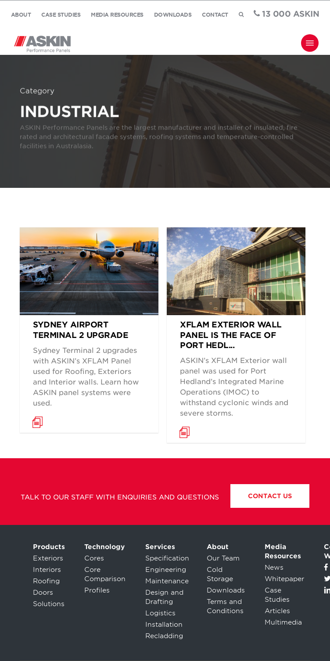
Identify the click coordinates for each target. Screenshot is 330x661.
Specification (167, 558)
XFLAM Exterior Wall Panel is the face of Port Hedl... (231, 335)
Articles (277, 611)
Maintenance (167, 581)
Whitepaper (284, 579)
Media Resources (283, 551)
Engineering (165, 570)
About (218, 547)
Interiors (47, 570)
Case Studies (277, 595)
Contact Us (270, 495)
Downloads (226, 590)
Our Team (223, 558)
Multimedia (283, 622)
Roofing (46, 581)
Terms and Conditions (225, 606)
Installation (164, 625)
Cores (94, 558)
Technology (104, 547)
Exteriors (48, 558)
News (274, 567)
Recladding (164, 636)
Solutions (49, 604)
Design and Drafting (164, 597)
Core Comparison (105, 574)
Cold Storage (220, 574)
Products (49, 547)
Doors (43, 592)
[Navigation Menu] (310, 43)
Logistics (160, 613)
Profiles (97, 590)
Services (160, 547)
